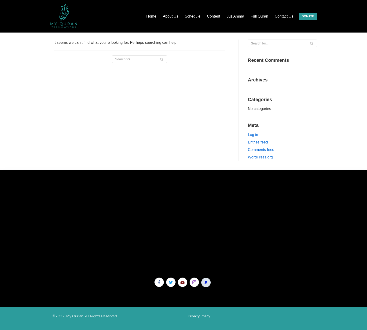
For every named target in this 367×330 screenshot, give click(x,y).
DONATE (308, 16)
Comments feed (261, 150)
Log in (253, 135)
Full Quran (259, 16)
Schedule (193, 16)
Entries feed (258, 142)
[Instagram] (194, 282)
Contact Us (284, 16)
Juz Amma (235, 16)
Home (151, 16)
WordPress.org (260, 157)
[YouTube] (182, 282)
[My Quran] (64, 16)
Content (213, 16)
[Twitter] (171, 282)
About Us (170, 16)
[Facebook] (159, 282)
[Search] (139, 59)
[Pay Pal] (206, 282)
